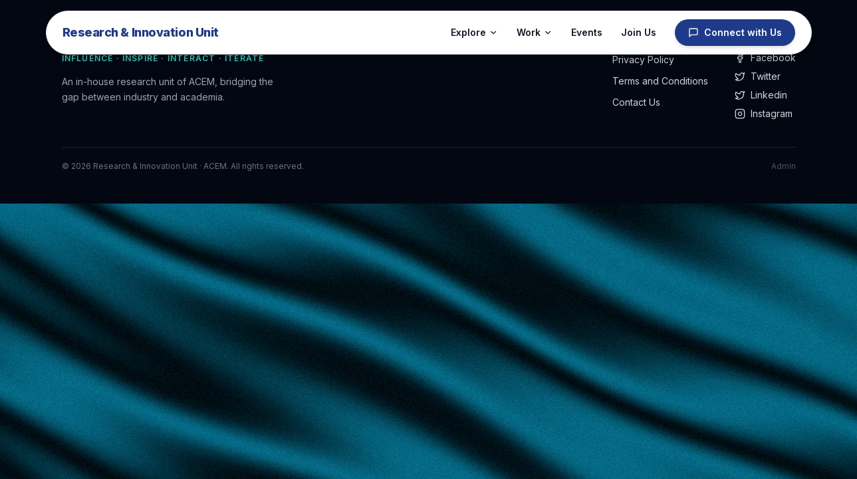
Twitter (758, 76)
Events (586, 32)
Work (534, 32)
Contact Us (636, 102)
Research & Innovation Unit (140, 32)
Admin (783, 166)
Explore (474, 32)
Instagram (764, 113)
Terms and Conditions (660, 80)
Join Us (638, 32)
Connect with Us (735, 32)
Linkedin (761, 94)
